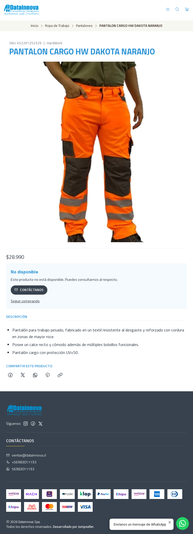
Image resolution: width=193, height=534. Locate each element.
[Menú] (168, 9)
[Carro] (187, 9)
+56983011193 (21, 461)
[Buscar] (177, 9)
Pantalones (84, 25)
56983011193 (20, 467)
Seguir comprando (25, 300)
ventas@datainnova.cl (26, 454)
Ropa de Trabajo (57, 25)
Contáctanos (29, 288)
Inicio (34, 25)
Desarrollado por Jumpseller (73, 525)
